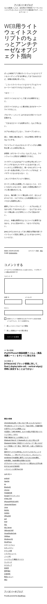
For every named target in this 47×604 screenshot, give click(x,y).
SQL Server (8, 527)
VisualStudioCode (10, 533)
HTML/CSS (8, 499)
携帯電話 (7, 571)
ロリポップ (8, 565)
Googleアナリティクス (12, 496)
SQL (5, 525)
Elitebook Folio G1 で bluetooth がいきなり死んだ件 (21, 440)
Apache (6, 481)
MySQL (6, 510)
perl (5, 519)
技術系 (6, 568)
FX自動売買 (8, 493)
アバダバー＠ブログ (23, 5)
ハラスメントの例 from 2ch (13, 469)
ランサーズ (8, 562)
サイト (6, 308)
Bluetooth (7, 487)
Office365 (7, 516)
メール (28, 297)
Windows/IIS (8, 539)
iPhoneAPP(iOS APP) (11, 502)
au (5, 484)
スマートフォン (9, 545)
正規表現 (7, 574)
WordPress (8, 542)
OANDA (6, 513)
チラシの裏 (8, 551)
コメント (8, 276)
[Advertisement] (32, 403)
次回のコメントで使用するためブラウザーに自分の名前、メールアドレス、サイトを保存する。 (24, 320)
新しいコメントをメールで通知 (17, 326)
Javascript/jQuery (10, 504)
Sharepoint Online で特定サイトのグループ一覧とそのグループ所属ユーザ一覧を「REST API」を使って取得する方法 (23, 446)
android (6, 478)
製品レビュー (8, 577)
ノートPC (7, 556)
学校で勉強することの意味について (16, 437)
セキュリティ (8, 548)
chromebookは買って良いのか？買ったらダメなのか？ (23, 423)
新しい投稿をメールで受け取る (17, 330)
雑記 (41, 251)
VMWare (7, 536)
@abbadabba (13, 253)
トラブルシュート (10, 554)
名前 (6, 297)
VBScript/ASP (9, 530)
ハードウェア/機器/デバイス (14, 559)
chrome (6, 490)
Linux (6, 507)
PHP (37, 251)
